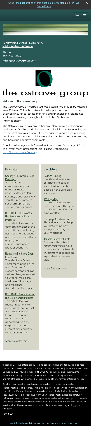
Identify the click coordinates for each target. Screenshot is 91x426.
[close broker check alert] (86, 3)
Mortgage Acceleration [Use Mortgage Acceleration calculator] (56, 219)
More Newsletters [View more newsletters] (17, 341)
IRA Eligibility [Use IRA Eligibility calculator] (51, 199)
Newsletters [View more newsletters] (12, 169)
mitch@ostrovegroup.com (19, 60)
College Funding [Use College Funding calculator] (52, 175)
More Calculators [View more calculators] (55, 268)
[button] (80, 15)
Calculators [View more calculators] (50, 169)
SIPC (45, 371)
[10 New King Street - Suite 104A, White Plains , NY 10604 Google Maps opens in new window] (22, 44)
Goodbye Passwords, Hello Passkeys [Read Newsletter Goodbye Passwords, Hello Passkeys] (19, 177)
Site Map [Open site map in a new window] (7, 414)
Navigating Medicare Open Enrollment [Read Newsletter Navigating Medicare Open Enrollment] (19, 255)
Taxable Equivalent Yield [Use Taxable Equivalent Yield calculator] (57, 239)
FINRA (38, 371)
